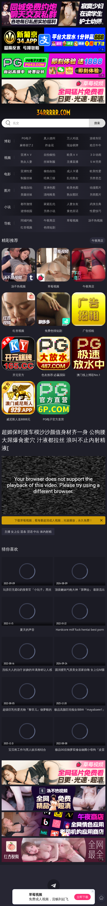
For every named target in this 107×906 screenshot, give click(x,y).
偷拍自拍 (49, 171)
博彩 (7, 141)
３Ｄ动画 (95, 155)
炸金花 (49, 145)
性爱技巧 (95, 211)
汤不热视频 (95, 220)
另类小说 (49, 211)
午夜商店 (49, 220)
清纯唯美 (49, 194)
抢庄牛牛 (95, 145)
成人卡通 (72, 171)
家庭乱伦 (49, 204)
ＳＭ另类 (95, 162)
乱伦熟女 (72, 178)
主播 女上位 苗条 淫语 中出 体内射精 (28, 532)
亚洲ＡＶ (26, 155)
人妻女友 (72, 204)
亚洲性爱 (26, 171)
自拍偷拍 (49, 155)
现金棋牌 (72, 145)
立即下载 (82, 897)
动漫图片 (95, 187)
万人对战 (72, 138)
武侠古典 (95, 204)
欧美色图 (72, 187)
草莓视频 (72, 220)
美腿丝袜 (26, 194)
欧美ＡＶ (72, 155)
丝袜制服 (49, 162)
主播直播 (72, 162)
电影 (7, 174)
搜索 (97, 123)
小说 (7, 207)
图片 (7, 190)
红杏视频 (26, 227)
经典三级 (49, 178)
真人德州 (49, 138)
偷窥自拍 (26, 187)
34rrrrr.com (53, 112)
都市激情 (26, 204)
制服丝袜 (26, 178)
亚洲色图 (49, 187)
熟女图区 (72, 194)
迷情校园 (26, 211)
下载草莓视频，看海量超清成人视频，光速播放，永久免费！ (58, 520)
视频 (7, 157)
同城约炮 (26, 220)
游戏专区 (95, 138)
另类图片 (95, 194)
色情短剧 (49, 227)
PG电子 (26, 138)
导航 (7, 223)
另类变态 (95, 178)
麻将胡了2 (26, 145)
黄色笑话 (72, 211)
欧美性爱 (95, 171)
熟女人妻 (26, 162)
